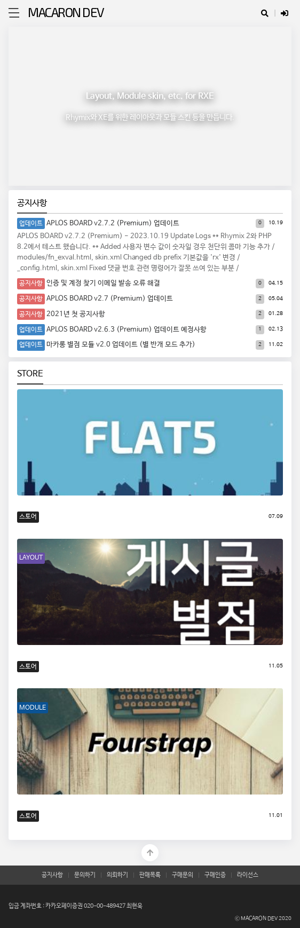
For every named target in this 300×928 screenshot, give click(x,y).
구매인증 (215, 874)
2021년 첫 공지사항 (75, 314)
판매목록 (150, 874)
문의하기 (85, 874)
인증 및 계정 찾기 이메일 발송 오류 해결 (103, 283)
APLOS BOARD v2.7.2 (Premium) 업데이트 (112, 223)
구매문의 (182, 874)
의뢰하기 (117, 874)
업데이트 (31, 223)
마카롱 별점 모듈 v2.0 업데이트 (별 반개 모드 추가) (120, 345)
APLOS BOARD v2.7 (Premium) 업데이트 (109, 299)
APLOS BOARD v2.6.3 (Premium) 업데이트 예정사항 (126, 330)
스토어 (28, 516)
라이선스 (247, 874)
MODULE (32, 707)
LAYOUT (31, 557)
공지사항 (32, 203)
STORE (30, 374)
